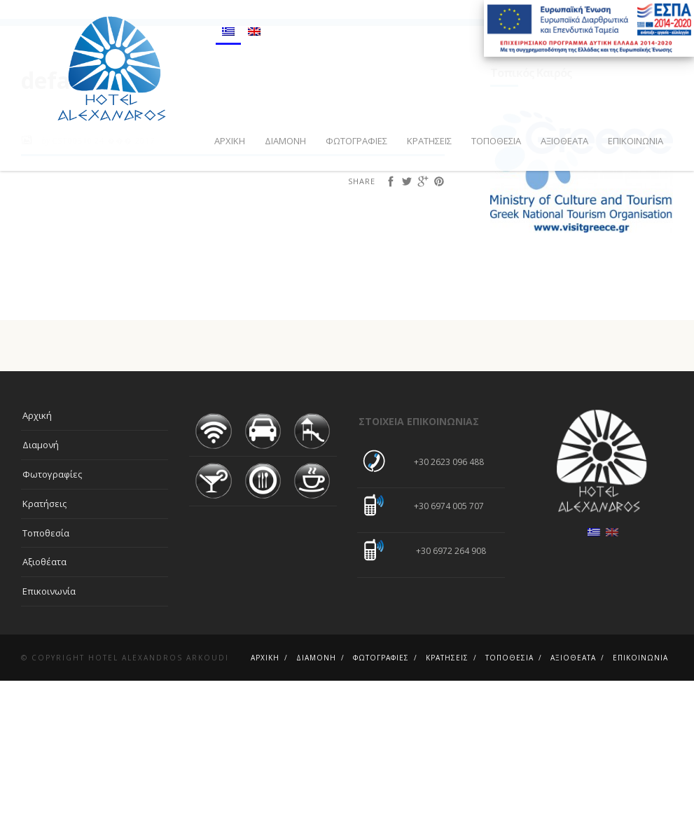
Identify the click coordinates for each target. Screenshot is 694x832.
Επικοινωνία (635, 140)
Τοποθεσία (496, 140)
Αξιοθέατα (564, 140)
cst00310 (72, 291)
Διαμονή (285, 140)
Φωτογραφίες (356, 140)
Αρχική (229, 140)
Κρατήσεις (429, 140)
